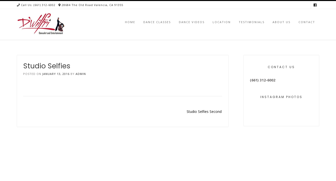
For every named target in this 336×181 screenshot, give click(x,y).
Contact (306, 22)
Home (130, 22)
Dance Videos (192, 22)
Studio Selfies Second (204, 111)
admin (81, 74)
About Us (281, 22)
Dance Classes (157, 22)
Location (222, 22)
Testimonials (251, 22)
